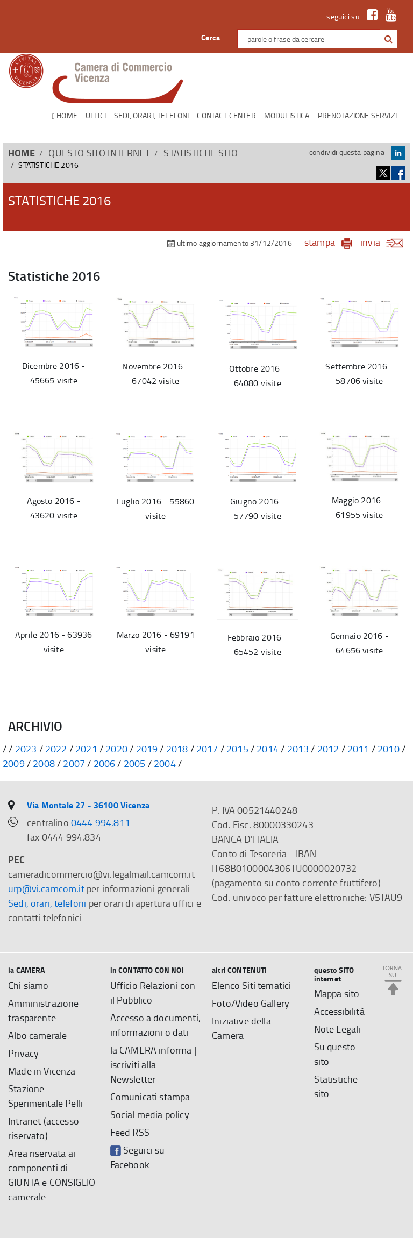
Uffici (96, 115)
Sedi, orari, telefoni (151, 115)
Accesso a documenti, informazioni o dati (155, 1024)
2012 (328, 748)
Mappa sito (337, 993)
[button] (388, 39)
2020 (116, 748)
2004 (165, 763)
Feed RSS (129, 1132)
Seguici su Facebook (137, 1157)
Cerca (210, 37)
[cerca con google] (387, 39)
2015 (237, 748)
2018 (177, 748)
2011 (358, 748)
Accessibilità (339, 1011)
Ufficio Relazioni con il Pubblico (153, 992)
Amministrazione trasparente (43, 1010)
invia (385, 242)
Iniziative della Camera (241, 1028)
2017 (207, 748)
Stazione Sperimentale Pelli (45, 1095)
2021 (86, 748)
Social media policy (149, 1114)
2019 (147, 748)
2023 (26, 748)
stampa (319, 242)
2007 (74, 763)
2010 (389, 748)
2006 (105, 763)
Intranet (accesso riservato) (43, 1128)
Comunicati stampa (150, 1096)
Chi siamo (28, 985)
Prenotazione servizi (357, 115)
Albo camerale (37, 1035)
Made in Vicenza (42, 1070)
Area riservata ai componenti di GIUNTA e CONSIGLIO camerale (51, 1175)
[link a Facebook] (369, 16)
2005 (135, 763)
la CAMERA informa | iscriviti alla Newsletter (153, 1064)
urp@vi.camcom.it (46, 888)
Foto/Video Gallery (250, 1003)
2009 (14, 763)
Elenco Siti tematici (251, 985)
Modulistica (287, 115)
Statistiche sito (200, 152)
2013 (298, 748)
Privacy (23, 1053)
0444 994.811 (100, 822)
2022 (56, 748)
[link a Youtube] (388, 16)
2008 (44, 763)
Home (64, 116)
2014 (268, 748)
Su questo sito (335, 1054)
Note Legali (337, 1028)
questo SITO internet (98, 152)
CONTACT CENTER (226, 115)
